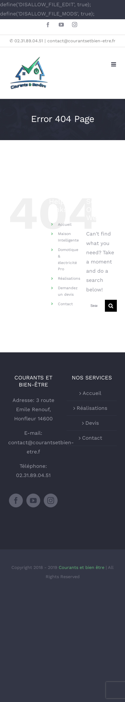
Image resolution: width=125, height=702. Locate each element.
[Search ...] (95, 306)
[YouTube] (33, 500)
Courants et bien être (82, 567)
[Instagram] (51, 500)
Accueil (64, 224)
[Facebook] (16, 500)
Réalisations (69, 278)
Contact (65, 304)
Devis (92, 423)
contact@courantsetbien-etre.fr (81, 40)
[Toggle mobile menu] (114, 64)
